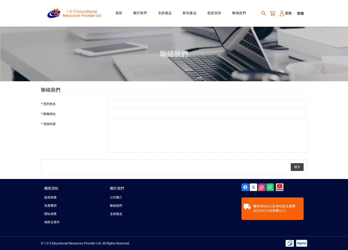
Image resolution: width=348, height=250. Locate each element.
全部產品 (116, 214)
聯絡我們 (116, 205)
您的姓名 (49, 104)
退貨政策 (50, 197)
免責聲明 (50, 205)
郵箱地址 (49, 114)
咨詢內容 (49, 124)
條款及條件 (52, 222)
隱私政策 (50, 214)
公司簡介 (116, 197)
